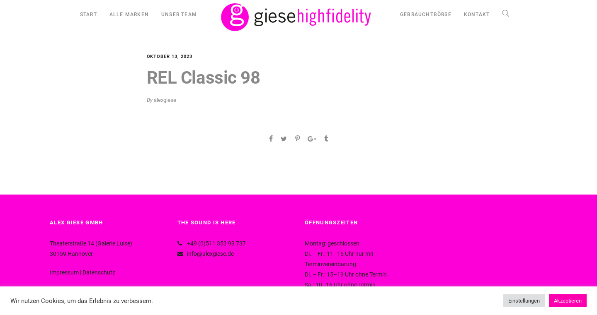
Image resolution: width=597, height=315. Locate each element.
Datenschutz (99, 272)
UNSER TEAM (179, 14)
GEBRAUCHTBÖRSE (425, 14)
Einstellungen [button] (524, 301)
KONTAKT (477, 14)
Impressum (64, 272)
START (88, 14)
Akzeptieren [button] (568, 301)
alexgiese (165, 100)
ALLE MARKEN (129, 14)
